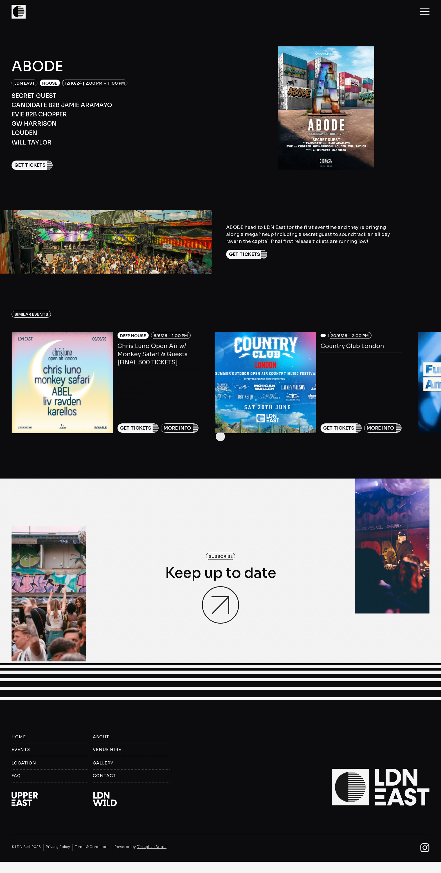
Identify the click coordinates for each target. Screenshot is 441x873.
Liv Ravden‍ (130, 393)
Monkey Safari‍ (134, 382)
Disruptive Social (151, 847)
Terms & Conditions (92, 847)
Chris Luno (130, 377)
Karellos (128, 399)
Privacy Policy (58, 847)
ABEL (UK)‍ (129, 388)
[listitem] (108, 391)
